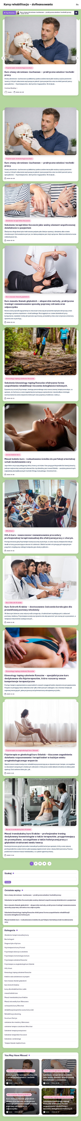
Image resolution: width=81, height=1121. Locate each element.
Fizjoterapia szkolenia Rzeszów (16, 960)
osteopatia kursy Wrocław (14, 1006)
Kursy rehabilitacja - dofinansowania (28, 4)
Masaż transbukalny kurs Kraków (18, 829)
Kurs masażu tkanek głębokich (17, 297)
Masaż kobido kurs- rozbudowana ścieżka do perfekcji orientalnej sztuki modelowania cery (39, 921)
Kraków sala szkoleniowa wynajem (17, 977)
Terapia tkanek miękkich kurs (15, 1043)
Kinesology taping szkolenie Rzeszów (20, 378)
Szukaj (8, 873)
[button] (11, 88)
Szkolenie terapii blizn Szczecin (18, 221)
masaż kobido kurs (13, 455)
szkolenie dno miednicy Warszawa (17, 1022)
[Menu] (77, 4)
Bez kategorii (9, 939)
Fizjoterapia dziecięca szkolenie (16, 952)
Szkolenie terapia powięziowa (15, 1031)
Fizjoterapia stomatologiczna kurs (19, 68)
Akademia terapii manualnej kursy (17, 935)
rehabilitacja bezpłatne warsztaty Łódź (19, 1010)
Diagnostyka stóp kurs (13, 943)
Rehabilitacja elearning (13, 1014)
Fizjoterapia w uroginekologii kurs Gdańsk (22, 750)
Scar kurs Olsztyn (11, 1018)
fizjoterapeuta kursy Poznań (15, 948)
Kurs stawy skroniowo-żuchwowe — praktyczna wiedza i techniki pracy (45, 12)
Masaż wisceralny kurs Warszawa (16, 1001)
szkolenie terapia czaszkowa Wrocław (18, 1026)
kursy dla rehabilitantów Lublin (15, 989)
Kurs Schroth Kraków (14, 602)
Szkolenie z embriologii (13, 1039)
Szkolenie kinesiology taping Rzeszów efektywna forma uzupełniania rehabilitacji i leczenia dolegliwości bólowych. (37, 914)
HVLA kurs (9, 531)
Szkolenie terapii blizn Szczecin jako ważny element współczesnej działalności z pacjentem (40, 900)
